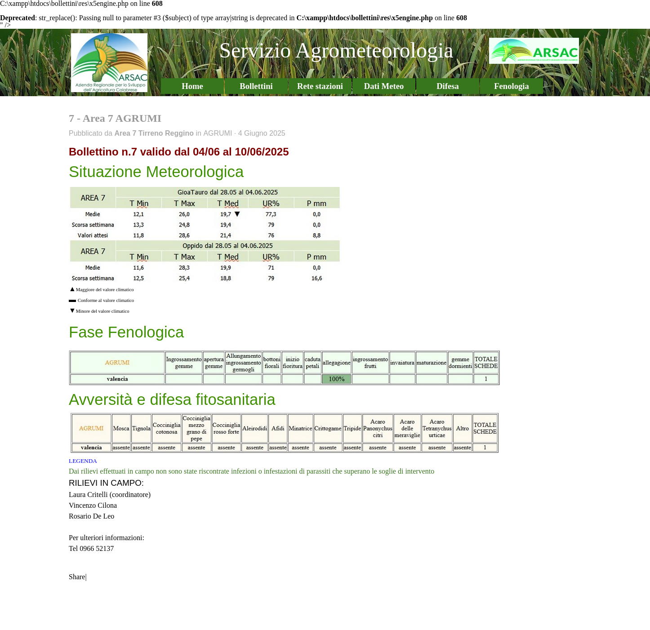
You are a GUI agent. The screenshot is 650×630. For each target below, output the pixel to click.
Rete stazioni (320, 86)
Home (192, 86)
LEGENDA (83, 460)
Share (77, 577)
